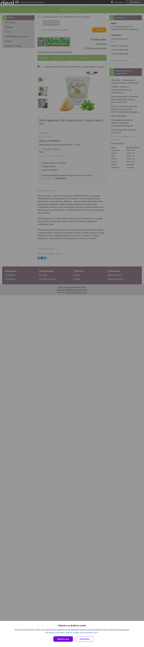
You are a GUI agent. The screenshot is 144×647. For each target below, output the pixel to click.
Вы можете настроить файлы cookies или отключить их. (71, 632)
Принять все (63, 639)
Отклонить (85, 639)
